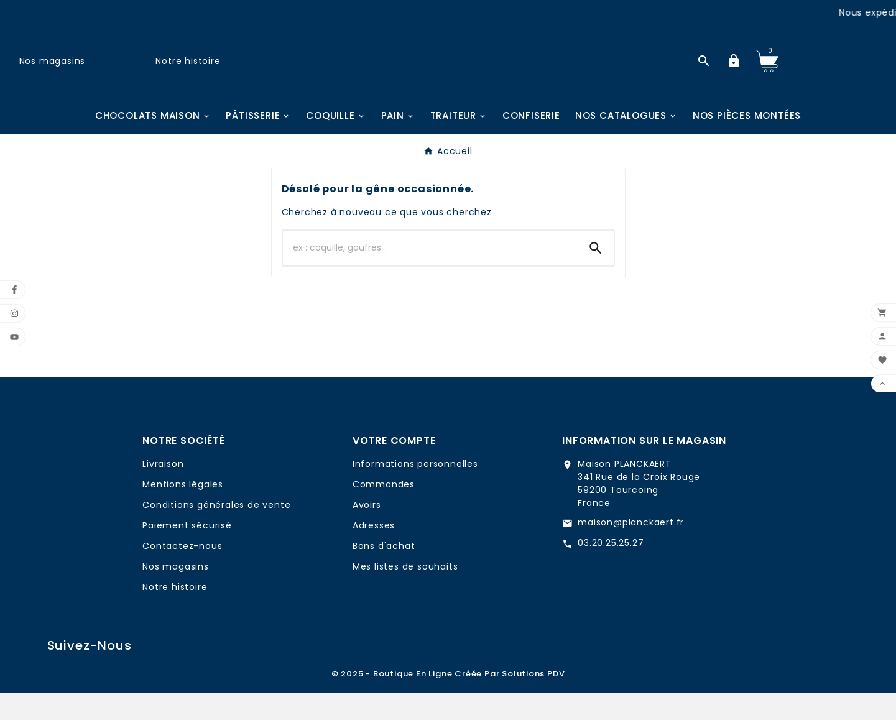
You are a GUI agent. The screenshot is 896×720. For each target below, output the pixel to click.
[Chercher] (430, 275)
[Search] (596, 275)
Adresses (374, 553)
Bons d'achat (384, 573)
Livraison (162, 491)
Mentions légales (182, 511)
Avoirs (367, 532)
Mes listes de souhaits (405, 594)
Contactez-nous (182, 573)
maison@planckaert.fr (631, 549)
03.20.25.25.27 (611, 570)
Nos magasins (52, 74)
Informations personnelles (415, 491)
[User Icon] (733, 74)
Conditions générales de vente (216, 532)
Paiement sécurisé (187, 553)
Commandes (384, 511)
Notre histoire (187, 74)
